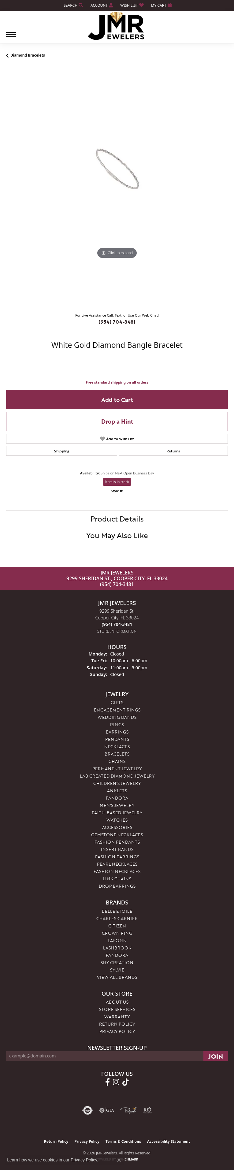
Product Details (117, 518)
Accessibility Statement (168, 1141)
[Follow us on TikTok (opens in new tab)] (125, 1082)
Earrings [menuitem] (117, 732)
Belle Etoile (117, 911)
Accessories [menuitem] (117, 827)
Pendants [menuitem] (117, 739)
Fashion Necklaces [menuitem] (117, 871)
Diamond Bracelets (27, 55)
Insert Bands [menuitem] (117, 849)
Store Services (117, 1009)
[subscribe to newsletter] (215, 1056)
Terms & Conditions (123, 1141)
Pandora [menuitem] (117, 798)
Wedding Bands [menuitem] (117, 717)
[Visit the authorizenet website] (87, 1110)
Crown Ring (117, 933)
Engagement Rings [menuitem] (117, 710)
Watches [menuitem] (117, 820)
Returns (173, 451)
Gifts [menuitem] (117, 702)
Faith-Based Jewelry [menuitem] (117, 812)
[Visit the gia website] (106, 1110)
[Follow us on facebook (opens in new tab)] (107, 1082)
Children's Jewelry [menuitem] (117, 783)
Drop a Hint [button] (117, 421)
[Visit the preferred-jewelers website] (128, 1110)
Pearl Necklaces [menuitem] (117, 864)
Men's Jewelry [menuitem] (117, 805)
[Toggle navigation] (11, 37)
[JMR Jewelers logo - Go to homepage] (117, 26)
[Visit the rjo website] (147, 1110)
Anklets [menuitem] (117, 790)
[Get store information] (117, 631)
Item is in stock (117, 481)
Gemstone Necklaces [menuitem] (117, 834)
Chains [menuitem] (117, 761)
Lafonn (117, 940)
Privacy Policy (117, 1031)
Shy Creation (117, 962)
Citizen (117, 926)
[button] (72, 5)
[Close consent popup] (119, 1160)
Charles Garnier (117, 918)
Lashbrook (117, 948)
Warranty (117, 1016)
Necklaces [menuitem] (117, 746)
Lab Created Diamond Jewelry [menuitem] (117, 776)
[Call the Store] (117, 624)
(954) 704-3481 (117, 321)
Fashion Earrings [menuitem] (117, 856)
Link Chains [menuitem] (117, 878)
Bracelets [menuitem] (117, 754)
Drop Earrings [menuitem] (117, 886)
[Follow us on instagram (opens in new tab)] (116, 1082)
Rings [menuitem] (117, 724)
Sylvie (117, 970)
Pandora (117, 955)
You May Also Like (117, 535)
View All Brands (117, 977)
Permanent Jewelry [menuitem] (117, 768)
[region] (117, 188)
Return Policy (117, 1024)
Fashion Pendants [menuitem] (117, 842)
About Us (117, 1002)
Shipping (61, 451)
